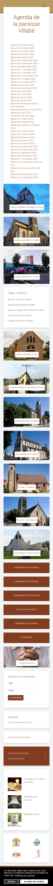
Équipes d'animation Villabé (20, 320)
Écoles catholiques (26, 609)
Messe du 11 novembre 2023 (24, 159)
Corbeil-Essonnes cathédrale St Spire (27, 207)
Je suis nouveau (27, 663)
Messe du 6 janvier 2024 (22, 140)
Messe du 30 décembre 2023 (24, 146)
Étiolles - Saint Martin (27, 520)
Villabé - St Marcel (27, 487)
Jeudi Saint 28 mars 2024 (23, 116)
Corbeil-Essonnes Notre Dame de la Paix (26, 387)
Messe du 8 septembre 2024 (24, 88)
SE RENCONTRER (16, 758)
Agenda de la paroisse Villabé (21, 305)
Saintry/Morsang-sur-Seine (27, 421)
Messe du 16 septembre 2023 (25, 177)
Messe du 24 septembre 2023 (25, 174)
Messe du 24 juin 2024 (21, 94)
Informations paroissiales (19, 315)
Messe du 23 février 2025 (22, 45)
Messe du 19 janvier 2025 (23, 54)
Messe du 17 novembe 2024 (24, 69)
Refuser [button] (11, 881)
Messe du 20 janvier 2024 (23, 137)
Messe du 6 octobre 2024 (23, 85)
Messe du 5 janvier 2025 (22, 57)
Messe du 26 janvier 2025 (23, 51)
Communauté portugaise (26, 567)
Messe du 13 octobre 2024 (23, 82)
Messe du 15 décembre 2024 (24, 63)
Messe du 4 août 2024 (21, 91)
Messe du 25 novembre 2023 (24, 156)
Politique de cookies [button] (25, 875)
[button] (36, 875)
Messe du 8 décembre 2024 (24, 66)
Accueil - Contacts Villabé (19, 299)
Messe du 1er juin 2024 (22, 97)
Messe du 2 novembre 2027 (24, 72)
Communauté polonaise (27, 581)
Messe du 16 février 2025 (22, 48)
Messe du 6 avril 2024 (21, 112)
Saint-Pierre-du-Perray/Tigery (27, 553)
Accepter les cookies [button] (34, 881)
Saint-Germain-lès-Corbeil (26, 454)
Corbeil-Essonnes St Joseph (27, 277)
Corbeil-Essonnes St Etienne (26, 240)
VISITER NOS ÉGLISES (18, 753)
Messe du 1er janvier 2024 (23, 143)
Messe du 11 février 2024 (22, 131)
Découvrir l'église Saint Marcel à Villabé (26, 310)
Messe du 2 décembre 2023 (24, 152)
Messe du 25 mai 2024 (21, 100)
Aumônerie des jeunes (26, 623)
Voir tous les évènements (19, 737)
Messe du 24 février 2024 (22, 122)
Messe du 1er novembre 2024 (25, 76)
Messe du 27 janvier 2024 (23, 134)
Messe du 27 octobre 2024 (23, 79)
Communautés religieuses (26, 595)
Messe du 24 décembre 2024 (24, 60)
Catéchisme (26, 637)
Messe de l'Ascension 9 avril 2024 (26, 109)
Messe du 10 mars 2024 (22, 119)
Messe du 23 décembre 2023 (24, 149)
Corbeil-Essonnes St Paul (27, 354)
